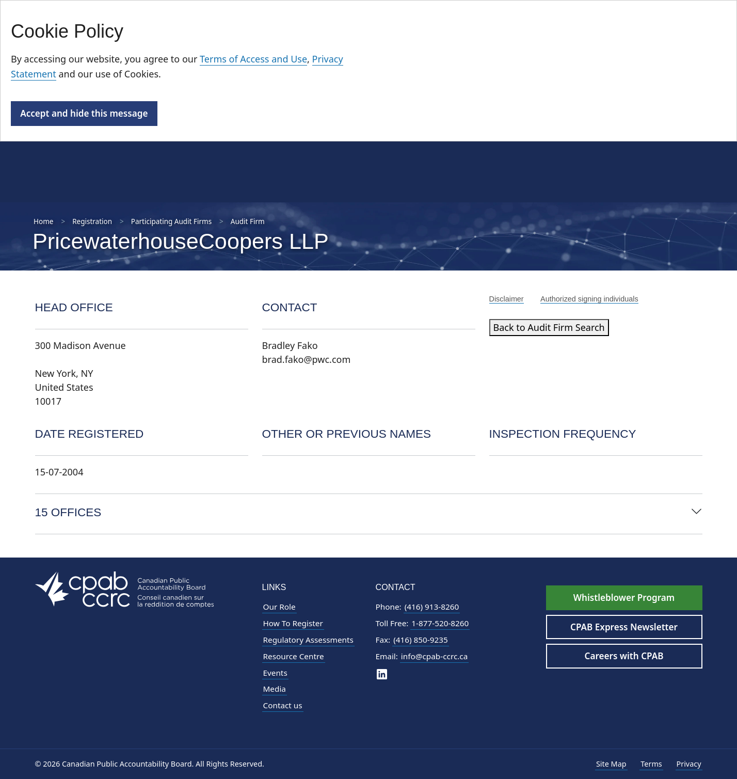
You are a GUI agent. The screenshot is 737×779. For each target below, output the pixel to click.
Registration (92, 221)
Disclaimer (506, 299)
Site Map (611, 764)
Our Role (279, 606)
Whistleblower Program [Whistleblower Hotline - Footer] (624, 597)
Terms (651, 764)
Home (43, 221)
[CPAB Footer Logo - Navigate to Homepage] (124, 588)
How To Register (293, 623)
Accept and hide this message (84, 113)
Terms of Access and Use (253, 59)
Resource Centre (293, 656)
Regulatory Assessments (308, 639)
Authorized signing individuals (589, 299)
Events (275, 672)
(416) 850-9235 (420, 639)
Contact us (282, 705)
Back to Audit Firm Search (549, 327)
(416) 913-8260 (432, 606)
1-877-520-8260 (440, 623)
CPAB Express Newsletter (624, 627)
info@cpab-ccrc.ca (434, 656)
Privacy (689, 764)
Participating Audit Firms (171, 221)
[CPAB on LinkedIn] (382, 674)
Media (274, 688)
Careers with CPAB (624, 656)
